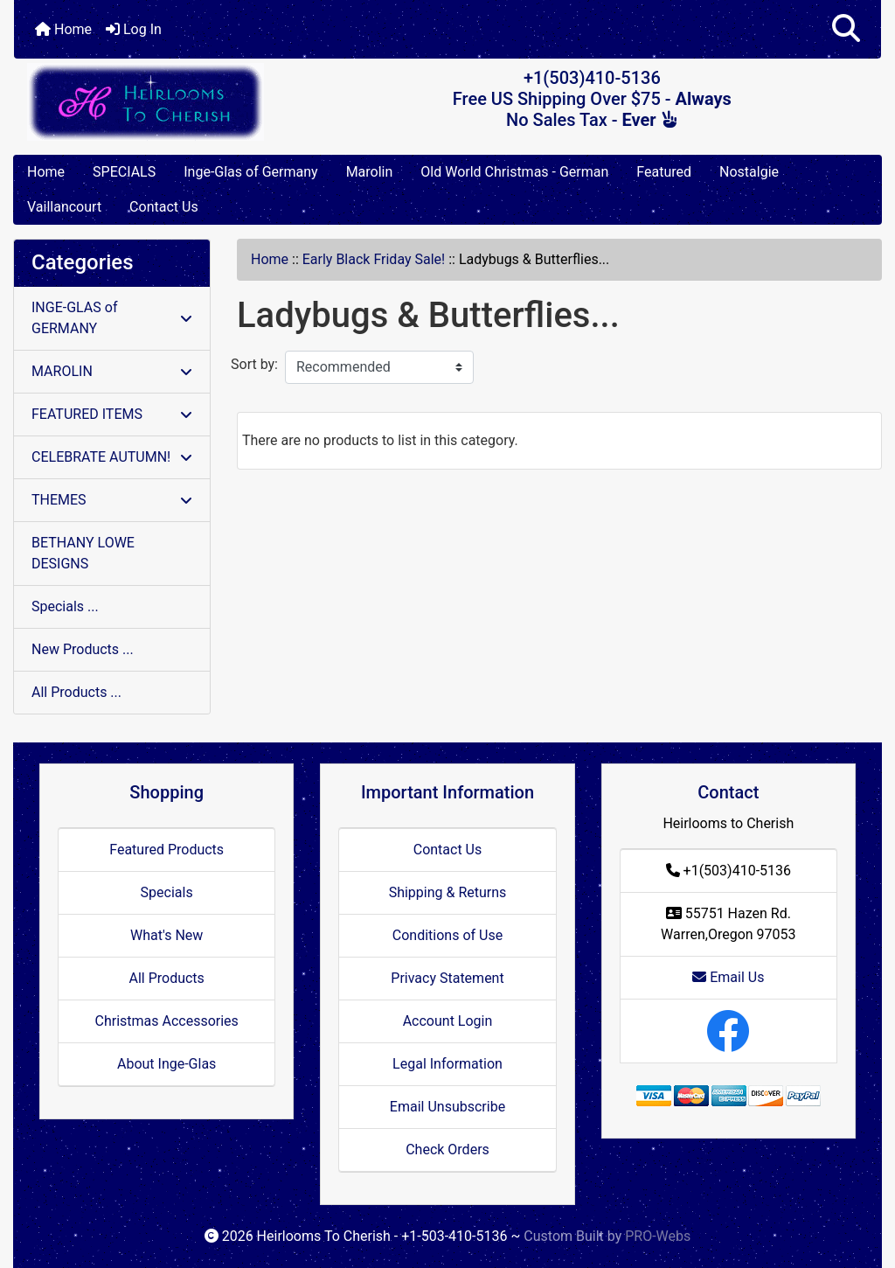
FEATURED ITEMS (111, 414)
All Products (166, 978)
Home (63, 29)
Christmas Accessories (166, 1021)
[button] (846, 29)
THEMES (111, 499)
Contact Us (163, 207)
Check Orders (447, 1149)
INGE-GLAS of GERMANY (111, 318)
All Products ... (76, 692)
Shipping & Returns (448, 892)
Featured (663, 172)
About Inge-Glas (166, 1064)
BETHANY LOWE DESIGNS (83, 553)
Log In (134, 29)
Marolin (369, 172)
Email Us (728, 977)
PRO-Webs (657, 1236)
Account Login (448, 1021)
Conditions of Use (447, 935)
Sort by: (254, 364)
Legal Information (447, 1064)
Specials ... (65, 606)
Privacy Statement (447, 978)
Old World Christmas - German (514, 172)
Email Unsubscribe (447, 1106)
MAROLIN (111, 371)
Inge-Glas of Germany (250, 172)
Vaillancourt (64, 207)
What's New (166, 935)
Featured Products (166, 849)
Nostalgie (749, 172)
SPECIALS (124, 172)
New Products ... (82, 649)
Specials (167, 892)
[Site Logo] (158, 102)
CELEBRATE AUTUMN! (111, 457)
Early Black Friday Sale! (373, 259)
